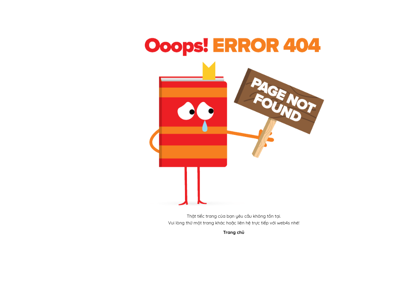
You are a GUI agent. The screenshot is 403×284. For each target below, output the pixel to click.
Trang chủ (233, 232)
